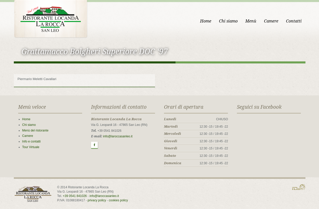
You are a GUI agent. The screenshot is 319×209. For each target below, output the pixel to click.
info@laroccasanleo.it (118, 136)
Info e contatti (31, 141)
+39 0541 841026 (75, 196)
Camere (271, 21)
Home (205, 21)
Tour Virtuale (30, 147)
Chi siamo (228, 21)
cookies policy (118, 200)
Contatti (294, 21)
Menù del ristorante (35, 130)
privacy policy (97, 200)
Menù (250, 21)
